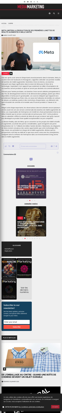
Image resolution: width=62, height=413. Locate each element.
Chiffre (10, 23)
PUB (20, 218)
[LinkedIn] (31, 1)
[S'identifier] (50, 13)
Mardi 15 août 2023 (9, 35)
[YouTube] (27, 1)
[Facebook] (24, 1)
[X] (37, 1)
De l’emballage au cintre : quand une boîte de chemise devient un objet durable (29, 375)
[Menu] (58, 13)
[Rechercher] (54, 13)
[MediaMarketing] (31, 7)
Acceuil (4, 23)
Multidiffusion (9, 249)
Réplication (8, 251)
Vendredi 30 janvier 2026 (10, 381)
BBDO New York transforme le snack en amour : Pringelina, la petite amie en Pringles (31, 225)
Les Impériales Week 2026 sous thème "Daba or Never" (29, 188)
